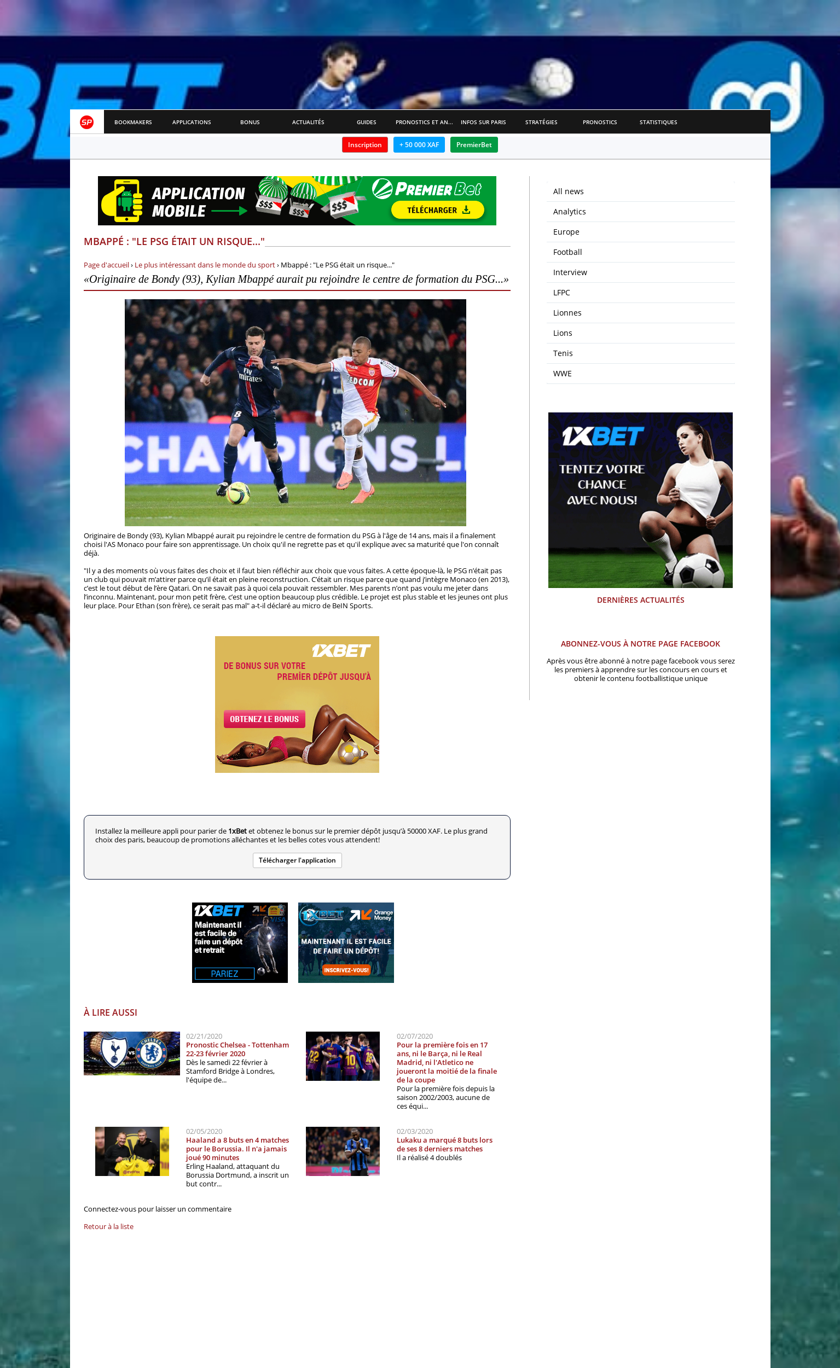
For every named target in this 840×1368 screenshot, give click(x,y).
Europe (566, 231)
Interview (570, 272)
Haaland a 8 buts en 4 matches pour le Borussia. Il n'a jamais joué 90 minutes (237, 1148)
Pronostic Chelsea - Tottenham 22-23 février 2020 (237, 1049)
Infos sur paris (483, 122)
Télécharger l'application (297, 860)
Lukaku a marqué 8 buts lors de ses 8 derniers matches (445, 1144)
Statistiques (658, 122)
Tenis (563, 353)
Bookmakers (133, 122)
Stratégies (541, 122)
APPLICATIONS (191, 122)
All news (568, 191)
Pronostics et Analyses (425, 122)
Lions (562, 333)
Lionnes (567, 312)
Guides (366, 122)
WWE (562, 373)
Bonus (250, 122)
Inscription (365, 144)
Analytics (569, 211)
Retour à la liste (109, 1226)
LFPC (561, 292)
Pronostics (600, 122)
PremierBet (474, 144)
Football (567, 252)
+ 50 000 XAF (419, 144)
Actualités (308, 122)
